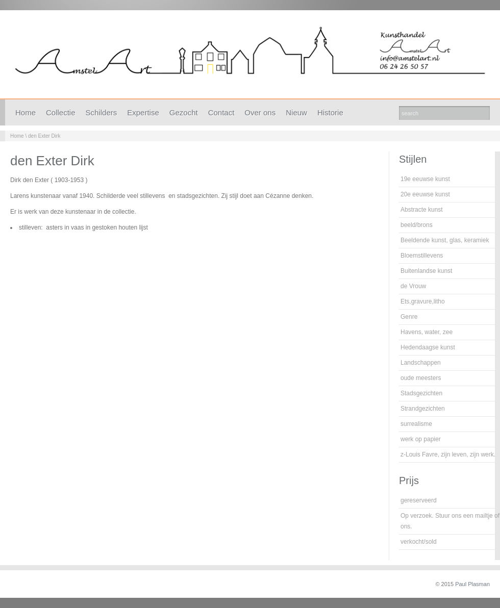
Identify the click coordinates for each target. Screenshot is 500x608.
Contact (221, 112)
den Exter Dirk (44, 136)
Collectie (61, 112)
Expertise (143, 112)
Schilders (101, 112)
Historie (330, 112)
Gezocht (183, 112)
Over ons (260, 112)
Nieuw (296, 112)
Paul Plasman (472, 584)
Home (25, 112)
